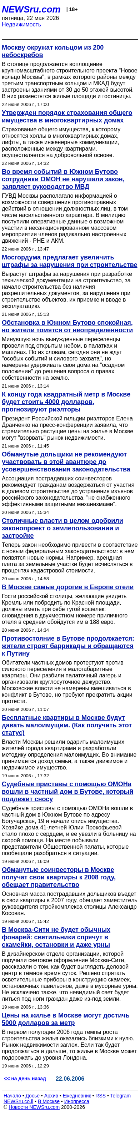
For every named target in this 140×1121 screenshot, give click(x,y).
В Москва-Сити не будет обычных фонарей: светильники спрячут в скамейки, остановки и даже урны (56, 937)
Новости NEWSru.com (34, 1107)
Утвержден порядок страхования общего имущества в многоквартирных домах (67, 116)
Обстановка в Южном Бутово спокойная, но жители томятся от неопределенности (67, 326)
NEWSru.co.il (18, 1101)
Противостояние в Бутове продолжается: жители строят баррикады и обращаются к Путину (68, 646)
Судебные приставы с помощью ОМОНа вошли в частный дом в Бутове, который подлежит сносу (67, 792)
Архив (51, 1096)
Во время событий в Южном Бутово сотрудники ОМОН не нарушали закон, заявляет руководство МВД (63, 179)
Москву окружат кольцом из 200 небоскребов (53, 51)
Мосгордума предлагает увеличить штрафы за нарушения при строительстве (70, 261)
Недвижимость (21, 24)
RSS (100, 1096)
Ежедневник (77, 1096)
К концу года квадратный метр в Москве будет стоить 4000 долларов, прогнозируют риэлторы (66, 402)
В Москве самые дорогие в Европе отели (68, 587)
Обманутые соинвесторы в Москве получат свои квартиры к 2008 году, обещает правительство (59, 877)
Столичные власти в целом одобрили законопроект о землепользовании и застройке (62, 528)
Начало (12, 1096)
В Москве (49, 1101)
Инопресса (77, 1101)
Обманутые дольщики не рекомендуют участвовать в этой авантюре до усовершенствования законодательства (66, 462)
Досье (32, 1096)
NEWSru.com (31, 9)
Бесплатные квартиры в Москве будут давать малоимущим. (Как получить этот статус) (67, 725)
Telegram (120, 1096)
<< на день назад (25, 1078)
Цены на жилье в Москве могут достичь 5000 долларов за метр (66, 1019)
